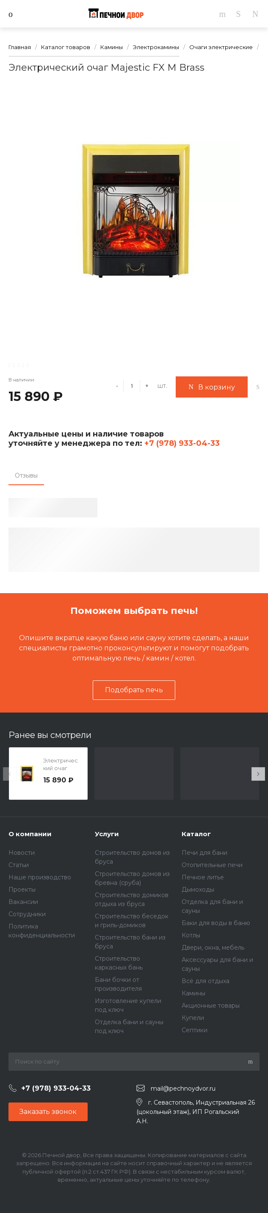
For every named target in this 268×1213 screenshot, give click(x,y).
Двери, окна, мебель (213, 947)
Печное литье (203, 877)
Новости (21, 853)
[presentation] (10, 774)
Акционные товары (211, 1005)
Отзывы (26, 475)
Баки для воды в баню (216, 923)
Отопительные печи (212, 865)
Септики (194, 1030)
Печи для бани (204, 853)
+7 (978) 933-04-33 (181, 443)
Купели (193, 1018)
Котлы (191, 935)
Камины (193, 993)
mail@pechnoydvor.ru (183, 1088)
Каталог (196, 834)
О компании (30, 834)
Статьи (18, 865)
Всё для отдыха (205, 981)
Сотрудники (27, 914)
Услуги (107, 834)
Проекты (22, 889)
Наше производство (39, 877)
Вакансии (23, 902)
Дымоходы (198, 889)
